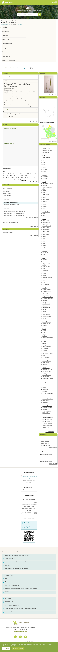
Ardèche (44, 169)
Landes (44, 245)
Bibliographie (6, 56)
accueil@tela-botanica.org (20, 631)
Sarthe (44, 309)
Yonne (44, 334)
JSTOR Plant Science (9, 602)
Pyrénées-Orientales (47, 298)
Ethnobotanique (7, 43)
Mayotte (44, 273)
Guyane (44, 218)
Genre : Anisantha (7, 195)
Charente (44, 185)
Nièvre (44, 275)
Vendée (44, 328)
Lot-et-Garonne (46, 263)
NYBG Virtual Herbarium (11, 605)
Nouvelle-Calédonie (47, 405)
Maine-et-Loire (46, 266)
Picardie (44, 287)
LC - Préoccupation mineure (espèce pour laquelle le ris (47, 425)
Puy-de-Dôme (45, 295)
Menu (54, 2)
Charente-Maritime (47, 187)
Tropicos (6, 582)
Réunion (44, 300)
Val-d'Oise (44, 325)
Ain (43, 160)
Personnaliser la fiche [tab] (27, 488)
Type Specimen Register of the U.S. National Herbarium (19, 608)
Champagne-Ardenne (47, 183)
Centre (44, 352)
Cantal (44, 181)
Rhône (44, 302)
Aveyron (44, 174)
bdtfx (12, 68)
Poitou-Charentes (46, 289)
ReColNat (6, 565)
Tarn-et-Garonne (46, 321)
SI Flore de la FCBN (9, 558)
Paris (43, 282)
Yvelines (44, 335)
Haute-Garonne (46, 222)
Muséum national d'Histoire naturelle (14, 562)
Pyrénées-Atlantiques (47, 296)
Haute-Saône (45, 227)
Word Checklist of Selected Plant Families (15, 569)
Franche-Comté (46, 211)
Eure (43, 208)
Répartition (5, 39)
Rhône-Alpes (45, 376)
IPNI (5, 578)
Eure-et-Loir (45, 210)
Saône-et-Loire (46, 307)
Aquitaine (44, 167)
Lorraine (44, 259)
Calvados (44, 180)
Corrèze (44, 190)
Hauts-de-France (46, 360)
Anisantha (4, 24)
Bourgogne (45, 176)
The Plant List (8, 575)
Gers (43, 215)
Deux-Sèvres (45, 199)
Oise (43, 279)
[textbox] (27, 14)
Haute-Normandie (46, 226)
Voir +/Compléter (34, 121)
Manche (44, 268)
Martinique (45, 270)
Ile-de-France (45, 362)
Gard (43, 213)
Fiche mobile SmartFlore (26, 527)
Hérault (44, 236)
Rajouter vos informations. (46, 454)
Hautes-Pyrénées (46, 233)
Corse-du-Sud (45, 194)
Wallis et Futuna (46, 412)
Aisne (43, 162)
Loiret (43, 257)
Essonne (44, 206)
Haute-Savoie (45, 229)
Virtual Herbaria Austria (11, 612)
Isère (43, 241)
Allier (43, 164)
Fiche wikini (26, 523)
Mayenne (44, 272)
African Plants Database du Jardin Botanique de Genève (20, 589)
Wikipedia (7, 598)
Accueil (4, 68)
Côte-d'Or (44, 196)
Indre (43, 238)
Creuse (44, 197)
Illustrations (6, 35)
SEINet (6, 592)
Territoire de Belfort (47, 323)
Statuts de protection (8, 60)
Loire (43, 254)
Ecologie (4, 48)
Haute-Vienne (45, 231)
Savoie (44, 311)
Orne (43, 280)
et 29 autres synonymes (32, 217)
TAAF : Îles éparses (47, 411)
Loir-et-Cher (45, 252)
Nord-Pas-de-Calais (47, 277)
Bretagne (44, 178)
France (44, 382)
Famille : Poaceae (7, 193)
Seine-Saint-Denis (46, 316)
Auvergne (44, 345)
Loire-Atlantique (46, 256)
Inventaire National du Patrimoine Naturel (16, 555)
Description (5, 31)
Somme (44, 318)
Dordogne (44, 201)
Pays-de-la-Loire (46, 286)
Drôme (44, 204)
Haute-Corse (45, 220)
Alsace (44, 166)
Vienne (44, 330)
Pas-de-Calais (45, 284)
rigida (8, 24)
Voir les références (7, 164)
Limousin (44, 250)
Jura (43, 243)
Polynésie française (47, 407)
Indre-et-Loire (45, 240)
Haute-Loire (45, 224)
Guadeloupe (45, 400)
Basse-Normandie (46, 346)
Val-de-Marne (45, 327)
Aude (43, 173)
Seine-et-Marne (46, 313)
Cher (43, 189)
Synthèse (4, 27)
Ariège (44, 171)
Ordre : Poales (6, 191)
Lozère (44, 265)
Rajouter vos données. (8, 232)
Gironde (44, 217)
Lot (43, 261)
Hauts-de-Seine (46, 234)
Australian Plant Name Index (12, 585)
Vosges (44, 332)
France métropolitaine (47, 393)
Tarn (43, 320)
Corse (43, 192)
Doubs (44, 203)
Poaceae (19, 24)
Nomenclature (6, 52)
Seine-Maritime (46, 314)
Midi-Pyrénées (46, 367)
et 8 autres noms (53, 447)
